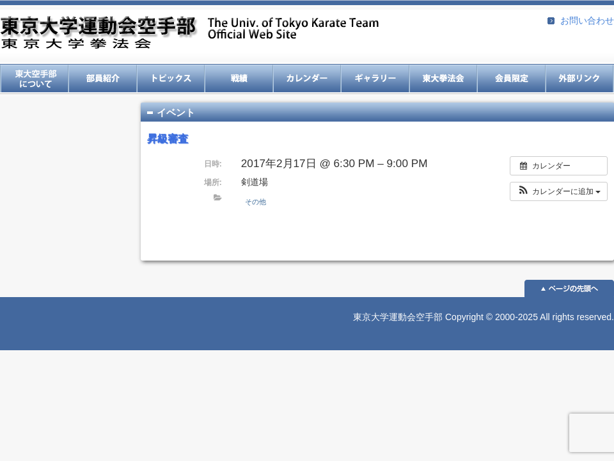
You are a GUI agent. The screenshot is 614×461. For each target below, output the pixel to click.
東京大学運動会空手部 (189, 33)
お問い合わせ (587, 20)
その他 (255, 202)
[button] (558, 191)
